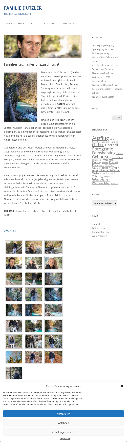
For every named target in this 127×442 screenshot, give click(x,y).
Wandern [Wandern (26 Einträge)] (101, 179)
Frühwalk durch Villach (103, 96)
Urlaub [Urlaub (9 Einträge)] (111, 173)
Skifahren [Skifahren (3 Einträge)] (114, 170)
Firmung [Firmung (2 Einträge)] (114, 141)
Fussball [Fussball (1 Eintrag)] (119, 153)
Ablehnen (63, 422)
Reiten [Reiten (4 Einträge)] (106, 168)
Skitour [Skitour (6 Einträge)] (97, 173)
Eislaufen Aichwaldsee (102, 73)
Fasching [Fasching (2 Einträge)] (105, 141)
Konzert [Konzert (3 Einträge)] (113, 162)
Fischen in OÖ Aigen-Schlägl (105, 84)
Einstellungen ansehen (63, 432)
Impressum (65, 438)
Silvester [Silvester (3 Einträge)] (104, 170)
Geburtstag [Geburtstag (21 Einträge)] (102, 156)
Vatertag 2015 (99, 80)
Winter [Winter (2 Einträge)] (114, 183)
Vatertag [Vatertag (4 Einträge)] (97, 176)
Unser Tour (10, 230)
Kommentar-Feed (100, 231)
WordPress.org (99, 235)
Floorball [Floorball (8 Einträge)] (111, 145)
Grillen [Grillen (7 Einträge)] (118, 157)
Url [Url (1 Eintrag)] (104, 174)
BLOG (34, 23)
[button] (122, 386)
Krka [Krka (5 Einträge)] (95, 165)
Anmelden (97, 223)
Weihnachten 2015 (101, 76)
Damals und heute (14, 23)
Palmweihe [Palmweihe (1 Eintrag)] (97, 168)
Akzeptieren (63, 413)
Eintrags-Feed (99, 227)
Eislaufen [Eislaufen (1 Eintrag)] (96, 142)
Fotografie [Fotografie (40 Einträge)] (102, 149)
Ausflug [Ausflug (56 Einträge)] (100, 138)
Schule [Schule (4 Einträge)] (115, 168)
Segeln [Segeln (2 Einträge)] (95, 170)
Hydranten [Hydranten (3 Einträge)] (108, 159)
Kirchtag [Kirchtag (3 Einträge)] (96, 162)
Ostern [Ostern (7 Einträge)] (109, 165)
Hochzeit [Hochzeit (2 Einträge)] (96, 159)
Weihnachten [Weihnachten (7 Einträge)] (101, 183)
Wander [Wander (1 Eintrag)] (107, 176)
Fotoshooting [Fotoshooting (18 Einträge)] (103, 152)
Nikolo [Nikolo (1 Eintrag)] (101, 165)
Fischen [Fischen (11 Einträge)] (98, 144)
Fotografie (50, 23)
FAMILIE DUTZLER (23, 8)
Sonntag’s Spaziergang (103, 45)
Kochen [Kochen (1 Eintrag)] (105, 162)
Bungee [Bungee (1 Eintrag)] (112, 139)
